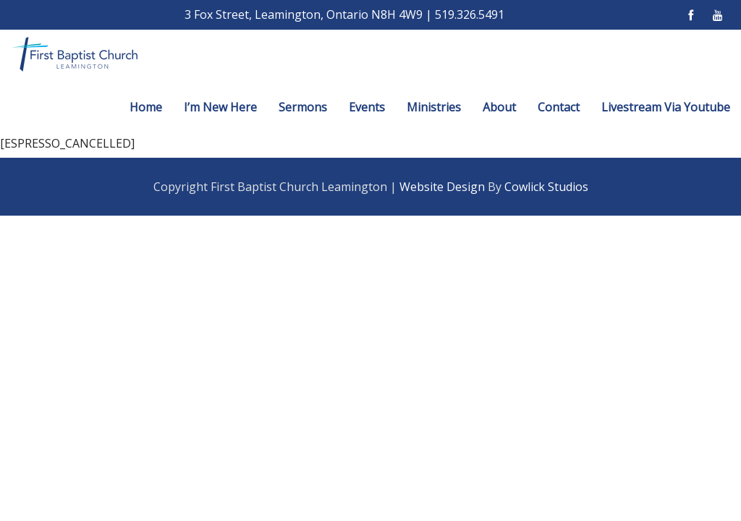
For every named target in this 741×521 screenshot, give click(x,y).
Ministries (434, 107)
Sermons (303, 107)
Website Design (442, 187)
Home (146, 107)
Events (367, 107)
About (499, 107)
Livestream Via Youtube (665, 107)
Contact (559, 107)
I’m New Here (220, 107)
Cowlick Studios (546, 187)
